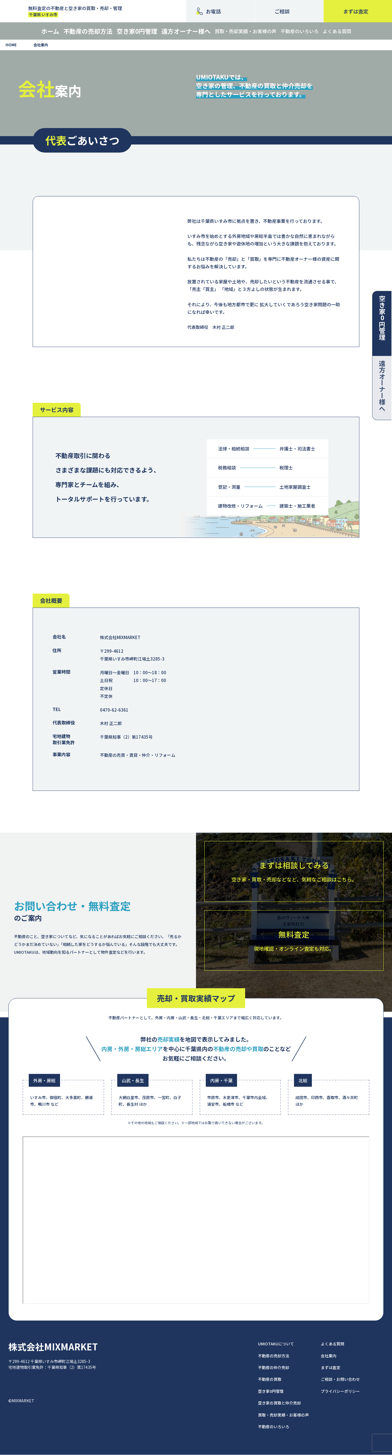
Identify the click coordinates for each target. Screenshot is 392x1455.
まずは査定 (330, 1367)
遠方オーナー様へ (186, 31)
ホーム (50, 31)
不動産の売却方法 (88, 31)
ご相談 (282, 11)
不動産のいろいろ (300, 31)
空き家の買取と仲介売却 (279, 1403)
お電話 (213, 11)
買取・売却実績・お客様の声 (245, 31)
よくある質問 (337, 31)
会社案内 (328, 1355)
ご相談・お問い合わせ (340, 1379)
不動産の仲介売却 (273, 1367)
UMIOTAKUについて (276, 1343)
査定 (355, 11)
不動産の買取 (269, 1379)
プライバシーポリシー (340, 1391)
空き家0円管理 (137, 31)
